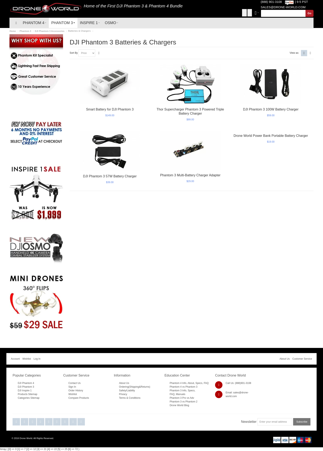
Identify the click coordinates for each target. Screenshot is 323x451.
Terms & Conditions (129, 397)
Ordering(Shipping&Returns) (134, 386)
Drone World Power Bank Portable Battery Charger (271, 135)
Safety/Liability (127, 390)
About (191, 383)
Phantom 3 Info (178, 390)
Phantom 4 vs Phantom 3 (183, 386)
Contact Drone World (230, 375)
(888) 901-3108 (271, 1)
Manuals (180, 394)
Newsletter (249, 421)
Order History (75, 390)
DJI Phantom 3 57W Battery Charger (110, 176)
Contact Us (74, 383)
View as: (294, 52)
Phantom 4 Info (178, 383)
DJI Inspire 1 (25, 390)
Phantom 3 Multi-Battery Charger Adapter (190, 175)
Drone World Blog (179, 405)
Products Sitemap (27, 394)
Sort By (74, 52)
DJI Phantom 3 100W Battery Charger (270, 109)
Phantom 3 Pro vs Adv (182, 397)
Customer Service (302, 358)
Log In (37, 358)
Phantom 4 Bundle (166, 6)
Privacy (123, 394)
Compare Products (78, 397)
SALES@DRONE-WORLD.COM (283, 7)
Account (15, 358)
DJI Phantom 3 (130, 6)
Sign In (72, 386)
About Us (285, 358)
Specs (198, 383)
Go (309, 13)
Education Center (177, 375)
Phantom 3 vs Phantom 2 (183, 401)
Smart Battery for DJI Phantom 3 (110, 109)
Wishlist (26, 358)
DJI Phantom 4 (26, 383)
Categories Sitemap (28, 397)
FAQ (206, 383)
